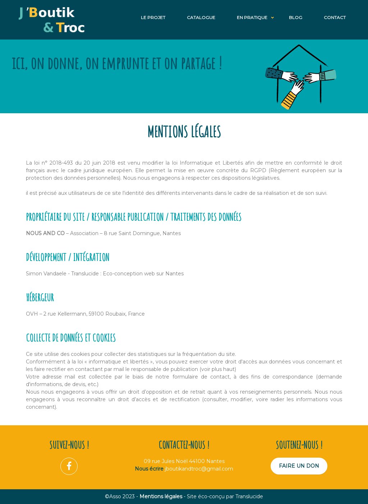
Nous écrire (149, 469)
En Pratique (252, 17)
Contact (335, 17)
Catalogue (201, 17)
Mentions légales (160, 496)
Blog (295, 17)
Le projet (153, 17)
